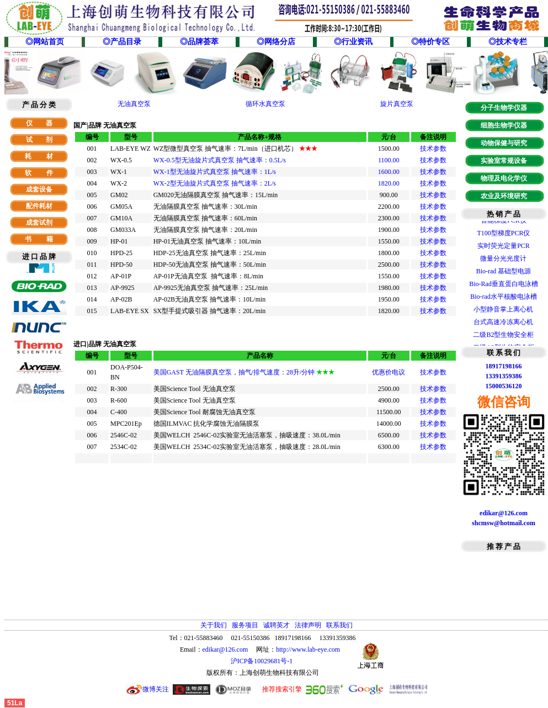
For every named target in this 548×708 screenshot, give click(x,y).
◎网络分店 (276, 42)
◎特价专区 (430, 42)
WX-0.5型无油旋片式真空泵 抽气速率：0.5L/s (219, 160)
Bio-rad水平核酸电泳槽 (503, 298)
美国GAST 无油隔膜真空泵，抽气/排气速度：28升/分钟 (244, 372)
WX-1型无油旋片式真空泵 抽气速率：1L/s (214, 172)
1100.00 (389, 160)
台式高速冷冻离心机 (503, 323)
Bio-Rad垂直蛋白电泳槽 (503, 285)
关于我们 (213, 625)
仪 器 (39, 123)
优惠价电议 (388, 372)
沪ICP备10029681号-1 (263, 661)
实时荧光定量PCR (503, 247)
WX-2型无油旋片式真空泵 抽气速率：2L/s (214, 183)
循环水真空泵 (265, 104)
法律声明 (308, 625)
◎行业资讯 (353, 42)
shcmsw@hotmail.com (503, 523)
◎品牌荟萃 (199, 42)
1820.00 (389, 183)
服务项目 (245, 625)
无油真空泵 (134, 104)
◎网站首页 (44, 42)
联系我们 (339, 625)
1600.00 (389, 172)
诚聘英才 (276, 625)
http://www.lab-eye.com (308, 649)
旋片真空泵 (396, 104)
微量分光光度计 (503, 260)
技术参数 (433, 148)
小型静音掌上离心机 (503, 311)
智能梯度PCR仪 (503, 222)
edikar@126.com (225, 649)
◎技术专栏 (507, 42)
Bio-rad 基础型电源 (503, 273)
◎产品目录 (122, 42)
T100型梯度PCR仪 (503, 235)
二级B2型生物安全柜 (503, 336)
